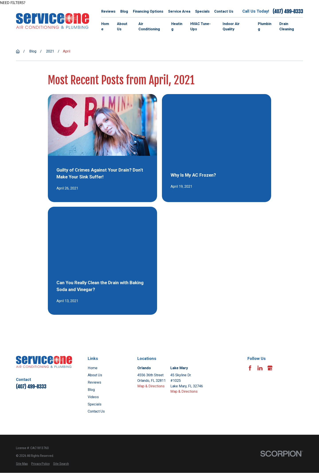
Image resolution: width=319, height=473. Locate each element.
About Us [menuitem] (122, 26)
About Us (95, 375)
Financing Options (148, 11)
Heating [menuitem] (176, 26)
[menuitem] (22, 463)
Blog (124, 11)
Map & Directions (151, 386)
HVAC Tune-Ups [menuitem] (200, 26)
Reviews (108, 11)
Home (92, 368)
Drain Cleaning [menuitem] (286, 26)
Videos (93, 397)
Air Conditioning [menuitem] (149, 26)
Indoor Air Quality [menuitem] (231, 26)
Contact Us (223, 11)
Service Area (179, 11)
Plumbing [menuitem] (264, 26)
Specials (202, 11)
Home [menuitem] (105, 26)
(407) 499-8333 (288, 11)
